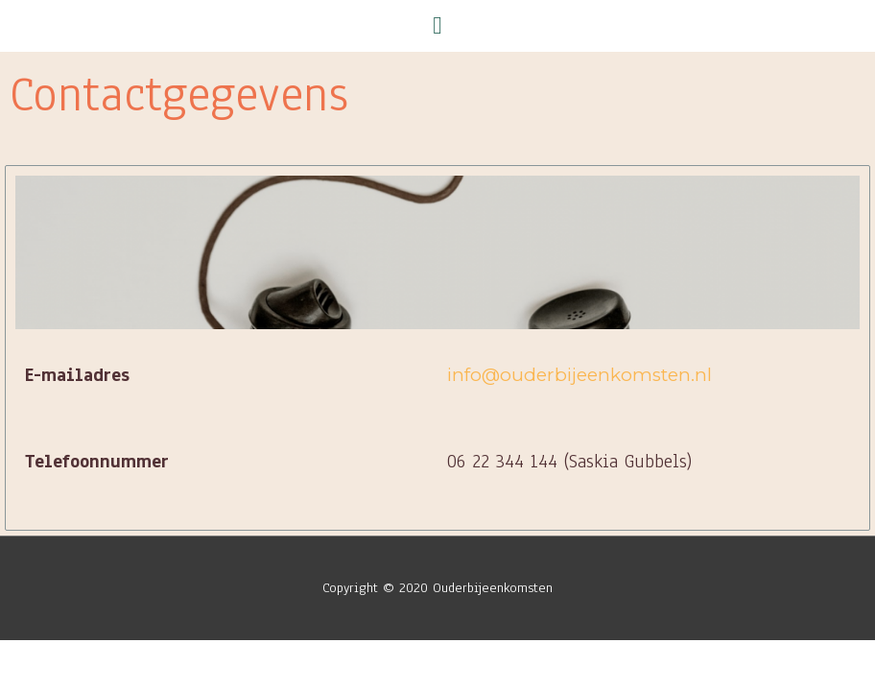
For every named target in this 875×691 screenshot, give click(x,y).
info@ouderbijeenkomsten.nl (579, 375)
